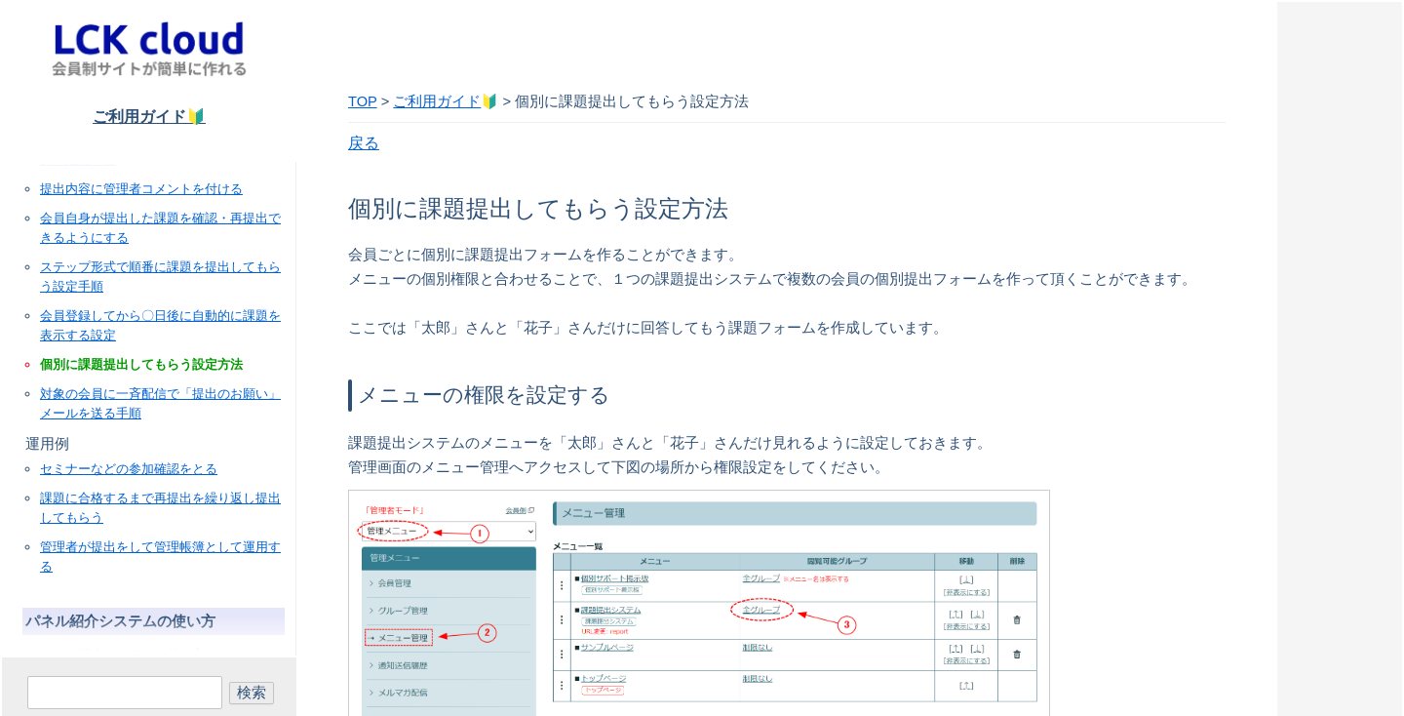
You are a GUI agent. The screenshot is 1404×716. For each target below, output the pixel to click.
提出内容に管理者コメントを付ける (141, 188)
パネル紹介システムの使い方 (122, 654)
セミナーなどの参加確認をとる (128, 468)
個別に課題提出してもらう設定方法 (141, 364)
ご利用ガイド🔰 (149, 116)
